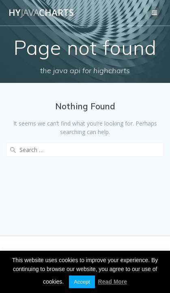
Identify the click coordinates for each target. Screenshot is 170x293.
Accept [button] (82, 282)
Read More (112, 281)
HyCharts (41, 12)
